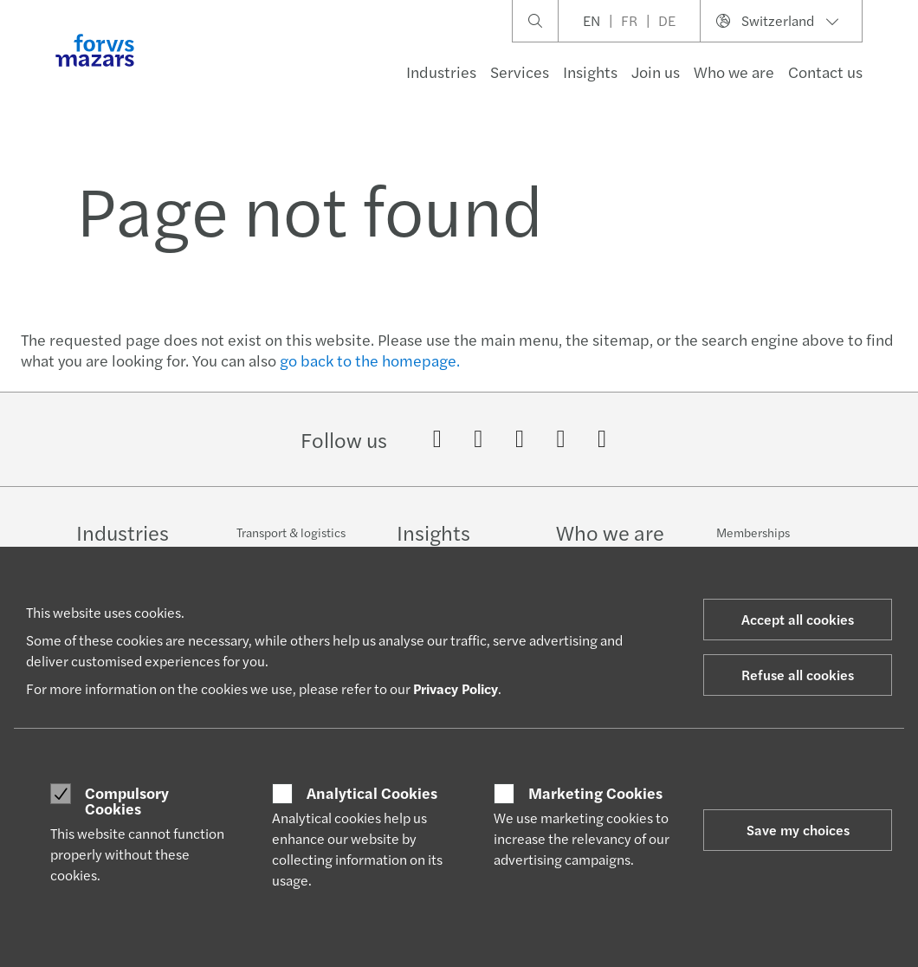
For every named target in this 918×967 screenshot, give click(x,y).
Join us (655, 71)
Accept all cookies (797, 619)
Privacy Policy (455, 688)
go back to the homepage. (370, 360)
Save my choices (798, 830)
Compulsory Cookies (127, 800)
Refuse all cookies (797, 675)
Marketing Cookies (595, 793)
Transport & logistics (291, 532)
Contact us (825, 71)
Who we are (734, 71)
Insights (590, 71)
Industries (441, 71)
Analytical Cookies (372, 793)
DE (667, 20)
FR (629, 20)
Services (519, 71)
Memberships (753, 537)
